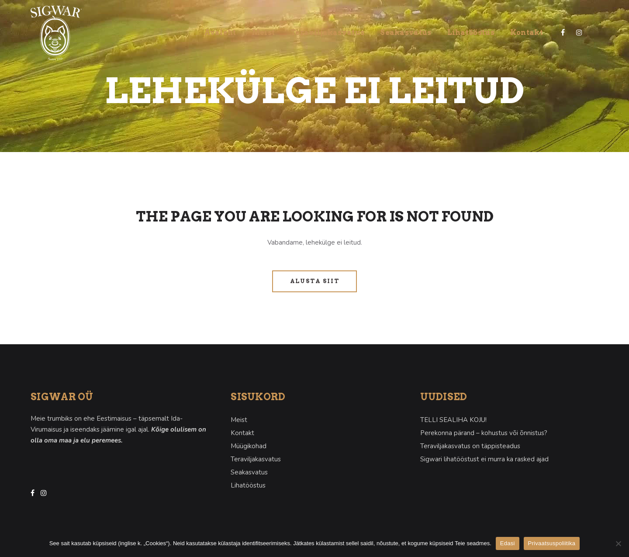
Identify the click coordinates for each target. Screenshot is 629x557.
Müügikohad (248, 446)
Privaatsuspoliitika (552, 543)
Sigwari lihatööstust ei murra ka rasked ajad (484, 459)
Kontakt (242, 433)
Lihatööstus (248, 485)
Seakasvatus (249, 472)
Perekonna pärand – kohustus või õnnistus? (483, 433)
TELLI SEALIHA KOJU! (453, 419)
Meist (239, 419)
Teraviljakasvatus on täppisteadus (470, 446)
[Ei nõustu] (618, 543)
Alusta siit (314, 281)
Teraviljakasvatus (256, 459)
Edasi (507, 543)
